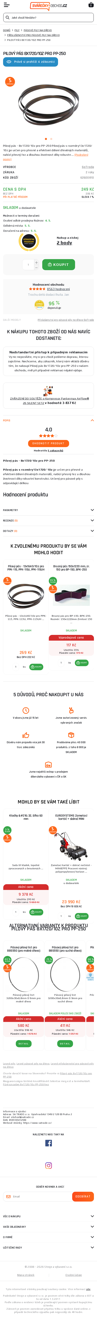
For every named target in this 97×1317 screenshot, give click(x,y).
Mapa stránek (25, 1275)
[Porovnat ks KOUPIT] (16, 667)
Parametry (10, 510)
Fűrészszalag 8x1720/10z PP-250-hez (26, 1084)
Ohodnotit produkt (48, 443)
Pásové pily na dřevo (38, 30)
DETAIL (24, 1044)
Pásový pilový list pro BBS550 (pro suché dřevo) (65, 949)
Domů (6, 30)
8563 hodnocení (58, 289)
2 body (64, 242)
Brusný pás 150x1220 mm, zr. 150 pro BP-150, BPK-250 (71, 568)
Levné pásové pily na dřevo (33, 1063)
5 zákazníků (55, 450)
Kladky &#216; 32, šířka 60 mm (26, 817)
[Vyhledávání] (48, 17)
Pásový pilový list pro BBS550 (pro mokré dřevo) (23, 949)
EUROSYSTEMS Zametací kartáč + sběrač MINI (71, 817)
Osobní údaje (73, 1275)
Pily (17, 30)
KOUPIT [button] (38, 667)
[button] (36, 667)
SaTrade (88, 167)
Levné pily (9, 1063)
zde (88, 1289)
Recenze (10, 521)
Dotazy (10, 531)
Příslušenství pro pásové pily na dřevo (33, 35)
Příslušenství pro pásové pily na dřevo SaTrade (66, 320)
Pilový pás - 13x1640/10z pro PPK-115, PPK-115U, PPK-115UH (25, 568)
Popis (6, 420)
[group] (26, 617)
